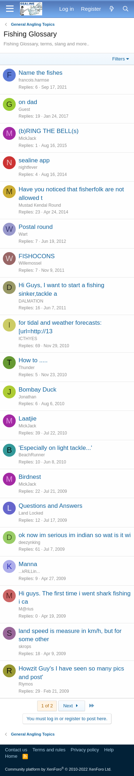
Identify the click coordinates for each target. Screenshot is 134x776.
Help (109, 749)
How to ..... (33, 360)
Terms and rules (49, 749)
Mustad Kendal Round (40, 205)
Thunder (27, 367)
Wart (23, 234)
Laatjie (27, 418)
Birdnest (30, 476)
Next (71, 705)
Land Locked (31, 513)
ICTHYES (28, 338)
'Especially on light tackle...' (55, 448)
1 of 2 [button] (47, 705)
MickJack (27, 138)
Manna (28, 564)
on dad (28, 102)
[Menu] (9, 9)
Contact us (16, 749)
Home (11, 756)
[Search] (126, 8)
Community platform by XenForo (58, 769)
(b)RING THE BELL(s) (49, 131)
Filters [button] (118, 59)
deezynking (29, 542)
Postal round (36, 227)
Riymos (26, 684)
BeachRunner (32, 454)
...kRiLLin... (29, 571)
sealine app (34, 160)
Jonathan (27, 396)
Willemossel (30, 263)
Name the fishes (41, 72)
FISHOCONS (37, 256)
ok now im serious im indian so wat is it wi (75, 535)
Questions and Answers (51, 505)
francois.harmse (34, 80)
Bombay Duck (37, 389)
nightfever (28, 167)
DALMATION (31, 301)
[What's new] (111, 8)
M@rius (26, 609)
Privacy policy (85, 749)
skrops (25, 646)
